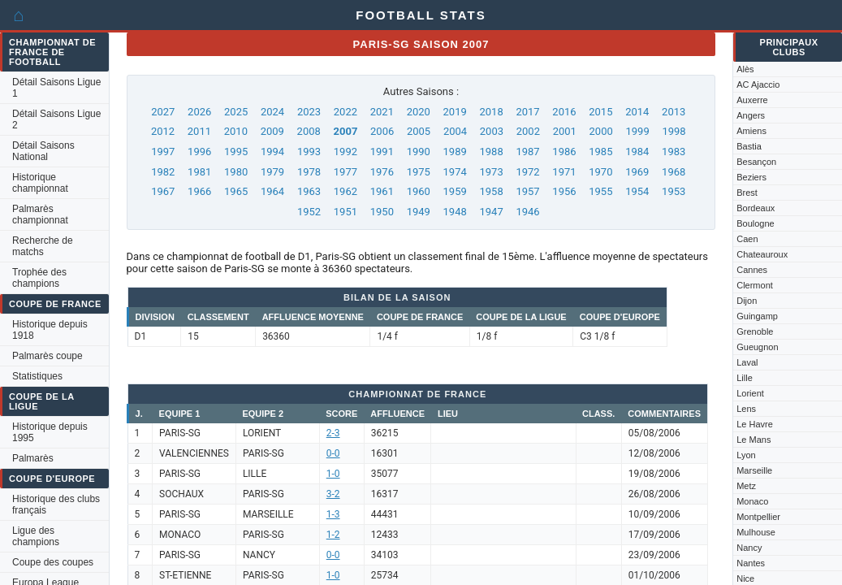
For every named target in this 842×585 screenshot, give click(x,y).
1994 (272, 151)
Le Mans (753, 439)
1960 (418, 191)
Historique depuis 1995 (50, 432)
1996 (199, 151)
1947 (491, 212)
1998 (673, 131)
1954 (637, 191)
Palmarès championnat (40, 214)
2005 (418, 131)
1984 (637, 151)
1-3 (333, 514)
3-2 (333, 494)
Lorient (750, 393)
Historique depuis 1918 (50, 329)
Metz (746, 486)
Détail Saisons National (43, 151)
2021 (382, 112)
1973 (491, 172)
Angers (750, 115)
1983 (673, 151)
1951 (345, 212)
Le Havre (754, 424)
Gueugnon (757, 347)
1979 (272, 172)
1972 (527, 172)
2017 (527, 112)
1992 (345, 151)
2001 (564, 131)
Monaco (752, 501)
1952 (309, 212)
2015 (600, 112)
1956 (564, 191)
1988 (491, 151)
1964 (272, 191)
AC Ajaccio (757, 84)
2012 (163, 131)
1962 (345, 191)
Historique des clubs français (56, 504)
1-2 (333, 534)
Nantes (750, 563)
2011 (199, 131)
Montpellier (758, 517)
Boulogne (755, 223)
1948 (455, 212)
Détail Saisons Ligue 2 (56, 119)
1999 (637, 131)
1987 (527, 151)
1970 (600, 172)
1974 (455, 172)
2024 (272, 112)
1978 (309, 172)
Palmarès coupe (47, 356)
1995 (236, 151)
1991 (382, 151)
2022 (345, 112)
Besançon (756, 162)
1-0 (333, 473)
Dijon (746, 301)
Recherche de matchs (42, 246)
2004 (455, 131)
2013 (673, 112)
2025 (236, 112)
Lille (744, 378)
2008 (309, 131)
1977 (345, 172)
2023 (309, 112)
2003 (491, 131)
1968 (673, 172)
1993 (309, 151)
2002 (528, 131)
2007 (346, 131)
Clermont (754, 285)
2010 (236, 131)
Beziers (751, 177)
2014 (637, 112)
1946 (527, 212)
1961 (382, 191)
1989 (455, 151)
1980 (236, 172)
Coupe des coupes (52, 562)
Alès (744, 69)
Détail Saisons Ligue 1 (56, 87)
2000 (601, 131)
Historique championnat (40, 182)
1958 (491, 191)
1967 (163, 191)
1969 (637, 172)
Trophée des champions (39, 277)
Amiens (751, 131)
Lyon (745, 455)
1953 (673, 191)
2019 (455, 112)
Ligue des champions (35, 536)
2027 (163, 112)
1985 (600, 151)
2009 (272, 131)
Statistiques (37, 376)
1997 (163, 151)
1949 (418, 212)
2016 (564, 112)
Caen (747, 239)
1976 (382, 172)
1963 (309, 191)
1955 (600, 191)
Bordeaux (755, 208)
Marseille (754, 470)
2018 (491, 112)
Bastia (749, 146)
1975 (418, 172)
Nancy (749, 547)
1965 (236, 191)
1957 (527, 191)
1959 (455, 191)
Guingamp (757, 316)
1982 (163, 172)
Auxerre (752, 100)
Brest (747, 192)
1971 (564, 172)
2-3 (333, 433)
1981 (199, 172)
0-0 (333, 453)
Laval (747, 362)
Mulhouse (755, 532)
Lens (746, 409)
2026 (199, 112)
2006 (382, 131)
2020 (418, 112)
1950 (382, 212)
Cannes (751, 270)
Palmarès (33, 458)
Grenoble (754, 331)
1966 (199, 191)
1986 (564, 151)
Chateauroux (762, 254)
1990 (418, 151)
